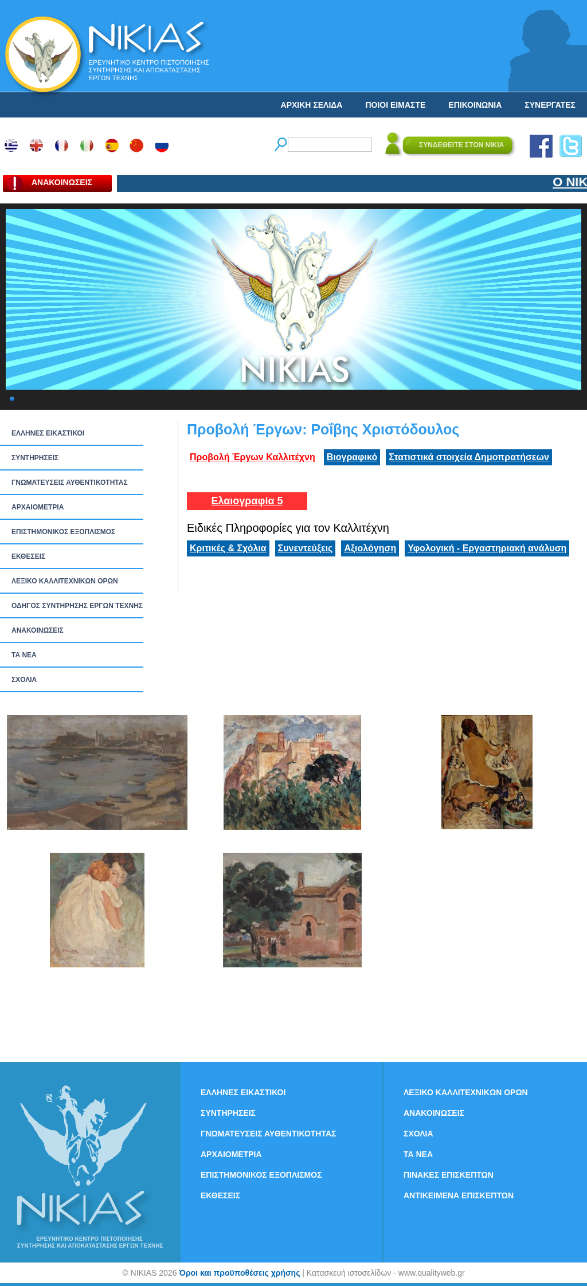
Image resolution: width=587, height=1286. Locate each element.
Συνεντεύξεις (305, 548)
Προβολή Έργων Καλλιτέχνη (252, 457)
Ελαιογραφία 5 (247, 501)
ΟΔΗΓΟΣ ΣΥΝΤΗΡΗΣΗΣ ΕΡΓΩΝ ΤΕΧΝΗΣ (77, 606)
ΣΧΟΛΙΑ (24, 680)
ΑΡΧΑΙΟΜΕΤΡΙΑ (37, 507)
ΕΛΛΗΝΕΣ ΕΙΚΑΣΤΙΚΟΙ (47, 433)
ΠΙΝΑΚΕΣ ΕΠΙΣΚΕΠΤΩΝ (449, 1174)
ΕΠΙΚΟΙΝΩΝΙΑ (475, 104)
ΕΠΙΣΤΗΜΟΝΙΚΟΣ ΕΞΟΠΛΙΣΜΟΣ (63, 532)
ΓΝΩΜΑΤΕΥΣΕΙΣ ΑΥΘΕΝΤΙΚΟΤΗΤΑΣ (69, 483)
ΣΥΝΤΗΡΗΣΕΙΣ (34, 458)
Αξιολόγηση (370, 548)
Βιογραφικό (352, 457)
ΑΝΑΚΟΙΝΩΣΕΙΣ (37, 630)
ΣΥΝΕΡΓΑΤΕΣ (550, 104)
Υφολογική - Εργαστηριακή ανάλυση (487, 548)
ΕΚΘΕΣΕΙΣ (28, 556)
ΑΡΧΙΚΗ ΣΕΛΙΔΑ (312, 104)
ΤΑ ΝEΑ (24, 655)
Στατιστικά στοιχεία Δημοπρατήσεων (469, 457)
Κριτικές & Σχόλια (228, 548)
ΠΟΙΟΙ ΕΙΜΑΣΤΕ (395, 104)
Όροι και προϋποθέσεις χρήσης (239, 1272)
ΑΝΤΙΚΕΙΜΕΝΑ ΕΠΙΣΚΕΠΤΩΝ (459, 1195)
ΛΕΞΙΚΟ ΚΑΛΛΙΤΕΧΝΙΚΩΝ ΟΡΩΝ (64, 581)
